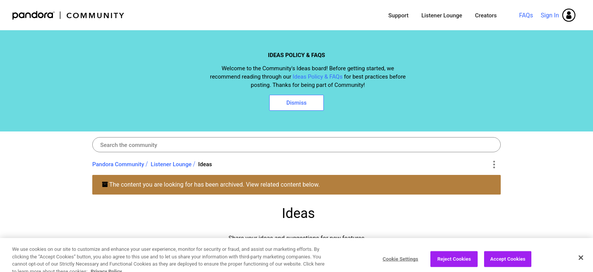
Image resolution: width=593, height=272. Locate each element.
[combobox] (296, 144)
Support (398, 15)
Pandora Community (68, 15)
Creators (486, 15)
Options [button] (494, 165)
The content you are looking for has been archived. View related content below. (211, 184)
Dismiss (296, 102)
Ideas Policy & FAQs (318, 76)
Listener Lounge (441, 15)
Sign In (550, 15)
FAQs (526, 15)
